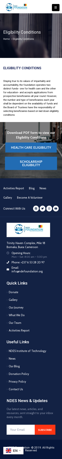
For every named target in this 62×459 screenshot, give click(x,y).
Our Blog (14, 366)
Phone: (28, 262)
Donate (13, 292)
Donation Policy (19, 374)
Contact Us (16, 389)
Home (6, 39)
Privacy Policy (17, 381)
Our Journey (16, 307)
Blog (32, 188)
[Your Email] (21, 430)
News (43, 188)
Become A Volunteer (29, 197)
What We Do (17, 315)
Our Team (15, 322)
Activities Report (13, 188)
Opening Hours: (21, 253)
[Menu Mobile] (56, 7)
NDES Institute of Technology (27, 351)
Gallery (7, 197)
